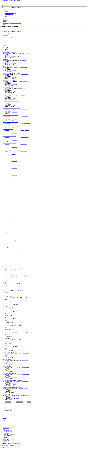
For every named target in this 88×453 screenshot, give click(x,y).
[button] (5, 35)
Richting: (27, 401)
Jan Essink (6, 262)
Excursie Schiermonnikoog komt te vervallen (11, 296)
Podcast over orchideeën (7, 359)
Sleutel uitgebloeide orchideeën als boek (10, 240)
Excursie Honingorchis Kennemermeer (10, 219)
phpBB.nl (12, 445)
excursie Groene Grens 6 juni (8, 164)
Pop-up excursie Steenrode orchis (9, 80)
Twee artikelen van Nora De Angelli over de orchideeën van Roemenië (15, 324)
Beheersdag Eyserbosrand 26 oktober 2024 (10, 115)
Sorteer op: (17, 401)
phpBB (6, 443)
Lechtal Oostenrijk (6, 289)
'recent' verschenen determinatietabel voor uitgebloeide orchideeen (15, 268)
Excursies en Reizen (26, 53)
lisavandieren (7, 81)
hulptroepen (5, 310)
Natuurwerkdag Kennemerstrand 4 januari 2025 (11, 108)
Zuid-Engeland (5, 191)
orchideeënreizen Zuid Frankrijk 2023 (9, 254)
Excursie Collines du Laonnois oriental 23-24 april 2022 (13, 380)
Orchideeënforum (24, 60)
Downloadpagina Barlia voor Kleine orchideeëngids (12, 387)
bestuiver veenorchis (6, 212)
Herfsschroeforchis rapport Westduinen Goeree (11, 205)
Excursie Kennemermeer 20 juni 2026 (9, 52)
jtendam (6, 325)
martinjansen (7, 60)
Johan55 (6, 213)
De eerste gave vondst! (7, 226)
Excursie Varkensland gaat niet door (9, 275)
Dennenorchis (5, 261)
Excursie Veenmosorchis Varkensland (9, 136)
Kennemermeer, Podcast (7, 157)
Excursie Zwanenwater (7, 366)
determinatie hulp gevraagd (8, 247)
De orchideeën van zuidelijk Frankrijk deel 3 (11, 94)
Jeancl (6, 241)
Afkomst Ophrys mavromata (8, 87)
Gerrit (6, 88)
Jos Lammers (7, 144)
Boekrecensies (22, 269)
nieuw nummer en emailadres (8, 331)
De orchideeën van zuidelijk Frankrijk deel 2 (11, 101)
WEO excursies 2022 (6, 345)
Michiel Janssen (7, 116)
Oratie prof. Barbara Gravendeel (8, 338)
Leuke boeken (5, 303)
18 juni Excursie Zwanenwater (8, 282)
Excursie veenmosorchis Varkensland (9, 373)
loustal (6, 255)
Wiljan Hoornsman (8, 283)
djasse (6, 290)
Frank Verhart (7, 227)
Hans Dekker (7, 172)
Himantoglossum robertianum (8, 233)
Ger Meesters (7, 318)
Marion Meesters (8, 53)
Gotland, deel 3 (5, 317)
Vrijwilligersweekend (26, 123)
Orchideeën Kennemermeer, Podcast (9, 143)
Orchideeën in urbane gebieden (8, 198)
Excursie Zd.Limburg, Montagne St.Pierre (10, 352)
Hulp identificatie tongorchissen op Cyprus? (11, 150)
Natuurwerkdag (5, 66)
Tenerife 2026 (5, 59)
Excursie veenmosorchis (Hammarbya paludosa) (11, 73)
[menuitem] (4, 1)
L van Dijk (6, 151)
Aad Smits (6, 248)
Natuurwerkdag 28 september (8, 129)
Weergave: (6, 401)
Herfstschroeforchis (6, 394)
